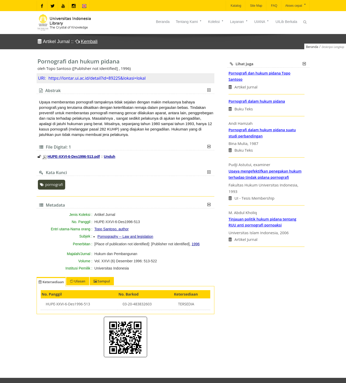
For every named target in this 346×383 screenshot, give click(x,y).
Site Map (255, 5)
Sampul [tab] (102, 281)
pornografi (51, 184)
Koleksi (216, 22)
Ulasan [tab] (77, 281)
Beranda (163, 22)
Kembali (89, 41)
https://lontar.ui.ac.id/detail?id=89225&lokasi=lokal (97, 78)
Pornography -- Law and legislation (125, 236)
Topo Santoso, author (111, 229)
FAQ (273, 5)
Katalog (235, 5)
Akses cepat (295, 5)
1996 (196, 244)
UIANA (261, 22)
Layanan (239, 22)
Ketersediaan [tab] (51, 282)
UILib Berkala (286, 22)
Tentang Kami (189, 22)
